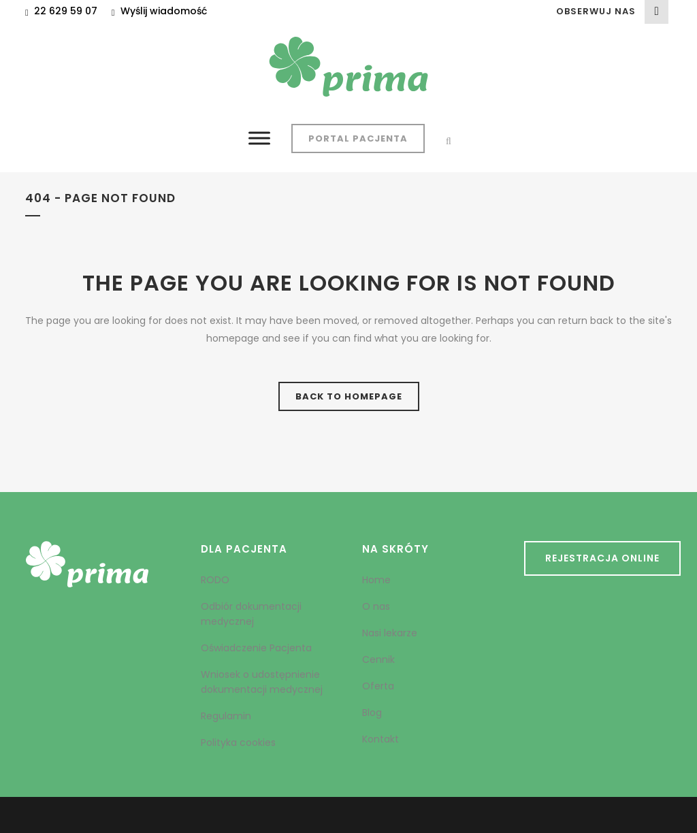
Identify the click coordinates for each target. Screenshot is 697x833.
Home (376, 580)
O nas (376, 606)
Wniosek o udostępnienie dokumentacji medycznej (262, 682)
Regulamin (226, 716)
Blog (372, 712)
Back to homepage (348, 396)
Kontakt (380, 739)
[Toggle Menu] (259, 137)
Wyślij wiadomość (163, 11)
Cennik (378, 659)
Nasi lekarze (389, 633)
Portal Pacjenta (358, 138)
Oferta (378, 686)
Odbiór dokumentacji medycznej (251, 614)
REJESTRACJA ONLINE (602, 558)
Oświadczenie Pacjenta (256, 648)
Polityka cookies (238, 742)
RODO (215, 580)
